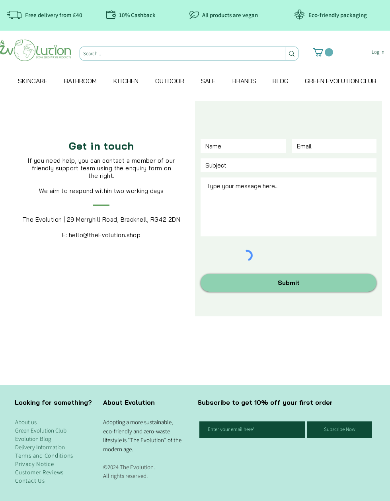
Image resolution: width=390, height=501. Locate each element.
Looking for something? (53, 402)
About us (26, 422)
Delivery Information (40, 447)
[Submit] (288, 283)
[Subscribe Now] (339, 429)
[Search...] (175, 53)
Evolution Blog (33, 439)
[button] (323, 52)
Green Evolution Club (40, 430)
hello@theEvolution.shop (104, 235)
